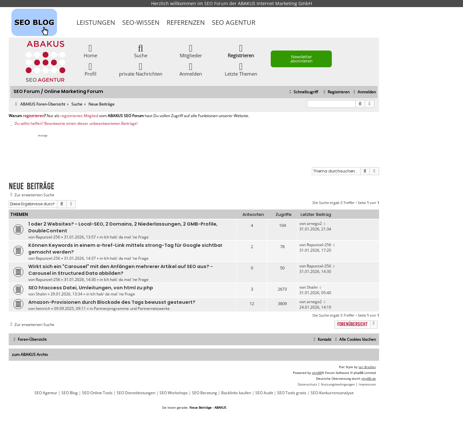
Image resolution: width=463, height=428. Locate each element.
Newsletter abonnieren (301, 59)
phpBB (317, 372)
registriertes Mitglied (79, 115)
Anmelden (190, 69)
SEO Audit (264, 392)
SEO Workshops (173, 392)
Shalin (41, 294)
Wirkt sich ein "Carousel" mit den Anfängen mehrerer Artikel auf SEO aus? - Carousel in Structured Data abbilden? (120, 269)
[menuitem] (364, 92)
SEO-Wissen (140, 22)
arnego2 (314, 223)
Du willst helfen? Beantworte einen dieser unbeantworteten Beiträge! (73, 123)
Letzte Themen (241, 69)
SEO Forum (216, 3)
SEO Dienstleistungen (136, 392)
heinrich (43, 308)
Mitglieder (191, 50)
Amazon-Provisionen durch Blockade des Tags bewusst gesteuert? (111, 302)
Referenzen (186, 22)
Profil (90, 69)
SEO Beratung (204, 392)
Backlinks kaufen (236, 392)
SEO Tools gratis (291, 392)
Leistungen (96, 22)
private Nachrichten (140, 69)
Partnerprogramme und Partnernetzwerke (132, 308)
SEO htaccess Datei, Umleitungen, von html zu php (90, 287)
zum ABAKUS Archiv (30, 354)
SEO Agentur (233, 22)
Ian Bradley (367, 367)
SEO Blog (69, 392)
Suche (140, 50)
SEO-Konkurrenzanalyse (332, 392)
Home (90, 50)
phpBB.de (368, 378)
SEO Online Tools (97, 392)
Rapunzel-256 (48, 237)
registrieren (33, 115)
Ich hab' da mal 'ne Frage (126, 237)
